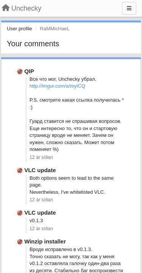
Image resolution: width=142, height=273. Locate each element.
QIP (29, 71)
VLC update (40, 170)
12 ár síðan (41, 157)
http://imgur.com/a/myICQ (57, 86)
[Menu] (129, 8)
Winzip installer (45, 241)
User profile (19, 28)
